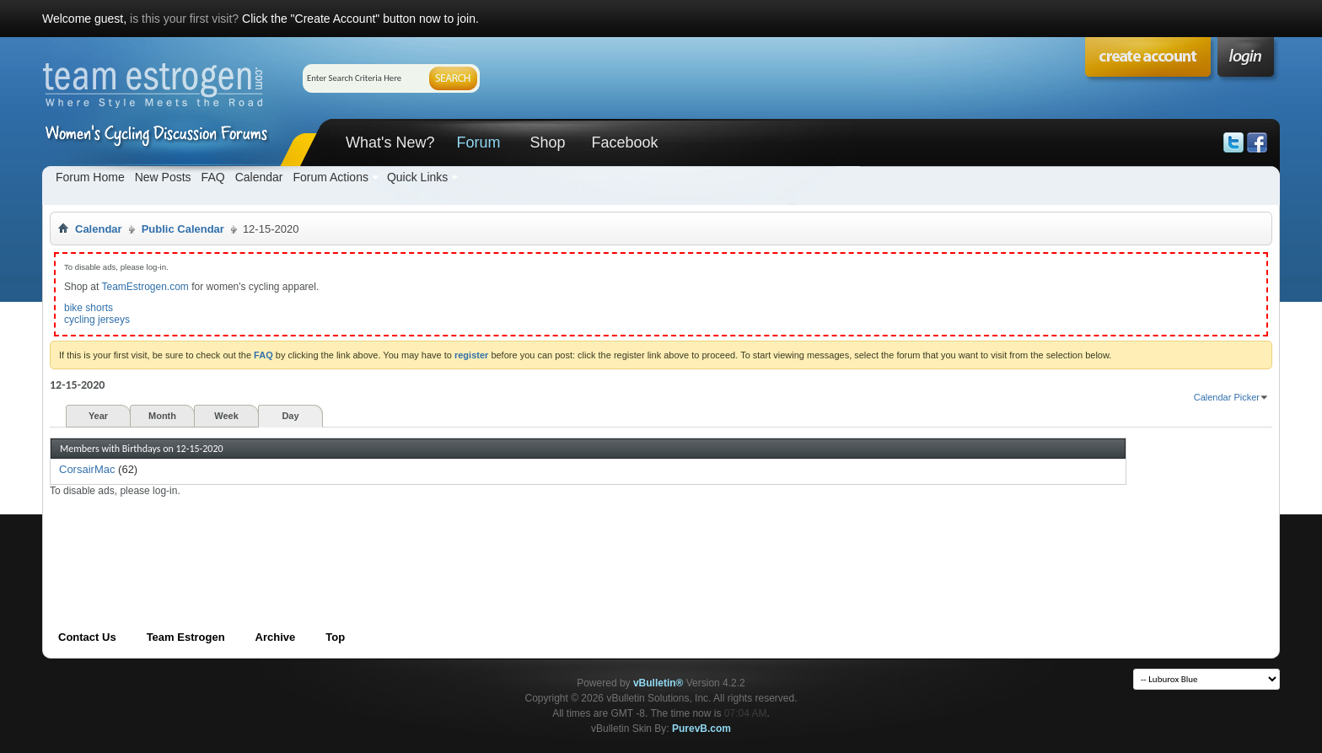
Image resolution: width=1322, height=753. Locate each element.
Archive (275, 637)
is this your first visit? (184, 18)
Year (98, 416)
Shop (547, 142)
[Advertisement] (357, 535)
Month (162, 416)
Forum (478, 142)
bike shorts (88, 308)
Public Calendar (183, 229)
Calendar (259, 177)
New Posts (163, 177)
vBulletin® (658, 683)
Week (226, 416)
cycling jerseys (97, 319)
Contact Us (87, 637)
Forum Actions (330, 177)
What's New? (390, 142)
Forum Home (90, 177)
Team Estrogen (186, 637)
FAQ (213, 177)
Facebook (624, 142)
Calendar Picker (1227, 397)
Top (335, 637)
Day (290, 416)
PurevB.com (701, 728)
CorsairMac (87, 469)
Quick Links (417, 177)
